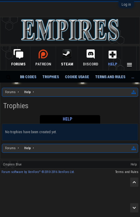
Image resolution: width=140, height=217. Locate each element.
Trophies (50, 77)
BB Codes (28, 77)
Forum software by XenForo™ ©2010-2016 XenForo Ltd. (38, 172)
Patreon (43, 64)
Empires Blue (12, 164)
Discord (90, 64)
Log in (126, 4)
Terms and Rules (110, 77)
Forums (18, 64)
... (132, 77)
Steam (67, 64)
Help (112, 64)
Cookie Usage (77, 77)
